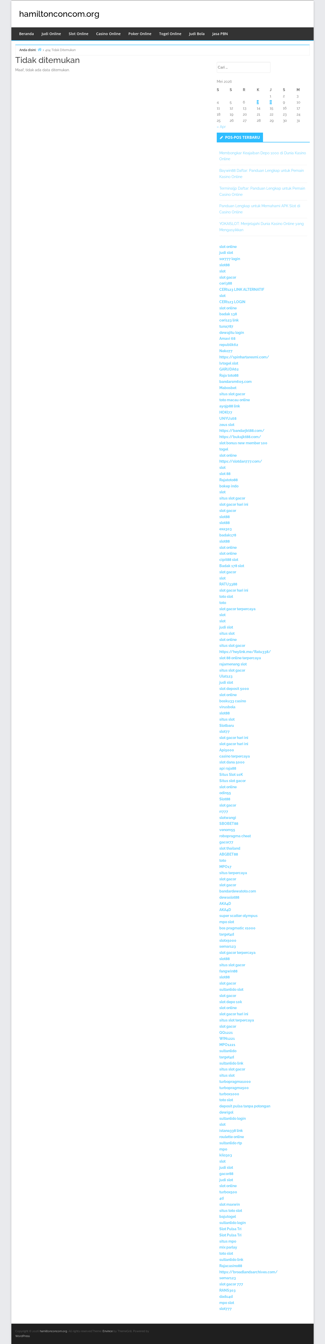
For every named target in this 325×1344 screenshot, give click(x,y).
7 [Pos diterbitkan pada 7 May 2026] (258, 102)
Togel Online (170, 33)
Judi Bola (197, 33)
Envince (108, 1331)
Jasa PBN (220, 33)
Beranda (26, 33)
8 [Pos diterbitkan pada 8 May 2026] (271, 102)
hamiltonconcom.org (59, 14)
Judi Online (51, 33)
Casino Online (108, 33)
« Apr (221, 127)
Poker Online (139, 33)
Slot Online (78, 33)
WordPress (22, 1336)
